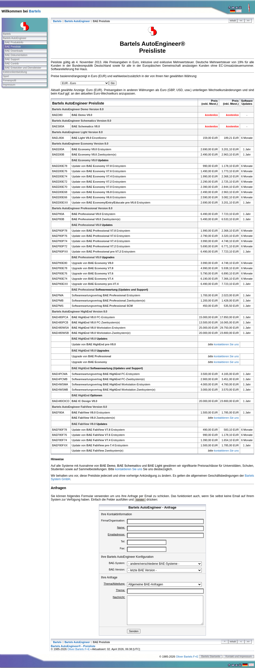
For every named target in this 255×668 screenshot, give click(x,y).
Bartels (35, 11)
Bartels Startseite (210, 656)
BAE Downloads (14, 51)
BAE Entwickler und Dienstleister (23, 67)
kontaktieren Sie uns (226, 344)
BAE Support (12, 59)
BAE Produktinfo (14, 42)
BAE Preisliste (13, 46)
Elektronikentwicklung (15, 72)
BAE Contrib (12, 63)
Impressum (9, 84)
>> (248, 20)
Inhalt (233, 20)
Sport (6, 76)
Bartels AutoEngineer (14, 38)
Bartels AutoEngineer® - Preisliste (73, 646)
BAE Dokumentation (16, 55)
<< (241, 20)
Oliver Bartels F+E (78, 649)
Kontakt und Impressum (238, 656)
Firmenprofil (9, 80)
